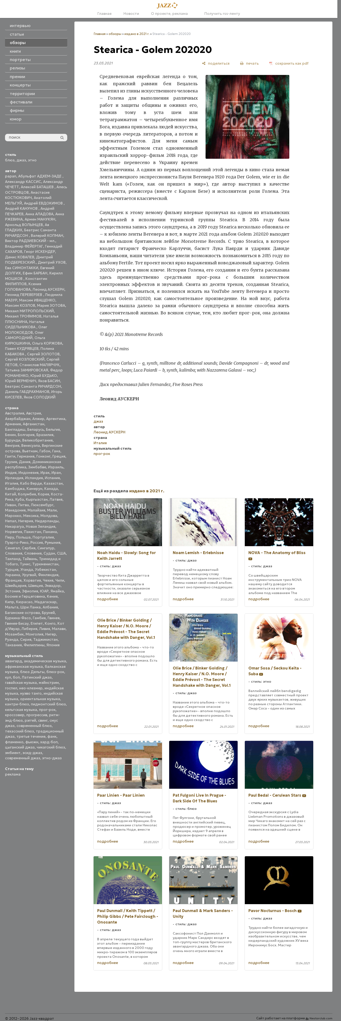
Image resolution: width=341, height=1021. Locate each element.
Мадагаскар (45, 602)
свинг (43, 720)
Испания (52, 478)
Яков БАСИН (49, 381)
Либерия (29, 628)
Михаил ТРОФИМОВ (23, 316)
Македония (15, 510)
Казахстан (53, 483)
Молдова (48, 515)
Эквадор (53, 585)
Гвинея (54, 618)
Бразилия (44, 434)
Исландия (34, 478)
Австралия (14, 413)
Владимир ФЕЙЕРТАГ (24, 246)
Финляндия (48, 575)
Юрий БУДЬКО (43, 375)
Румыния (52, 542)
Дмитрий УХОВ (52, 262)
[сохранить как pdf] (288, 63)
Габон (44, 451)
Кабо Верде (31, 483)
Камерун (34, 488)
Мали (52, 510)
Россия (36, 542)
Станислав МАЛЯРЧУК (39, 365)
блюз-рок (55, 671)
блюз (10, 160)
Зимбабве (37, 467)
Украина (12, 575)
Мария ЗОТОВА (51, 305)
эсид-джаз (32, 752)
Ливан (10, 505)
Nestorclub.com (321, 1018)
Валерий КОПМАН (47, 235)
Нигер (50, 634)
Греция (58, 456)
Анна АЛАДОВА (39, 214)
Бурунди (12, 440)
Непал (10, 521)
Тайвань (29, 558)
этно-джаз (52, 758)
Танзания (13, 645)
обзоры (115, 34)
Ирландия (14, 478)
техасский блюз (19, 731)
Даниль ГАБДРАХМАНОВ (27, 391)
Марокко (13, 515)
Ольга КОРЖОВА (47, 343)
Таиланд (13, 558)
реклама (13, 774)
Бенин (10, 434)
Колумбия (27, 494)
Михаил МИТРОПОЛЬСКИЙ (29, 311)
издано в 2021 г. (136, 34)
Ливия (44, 628)
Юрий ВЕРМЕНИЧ (20, 381)
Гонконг (43, 456)
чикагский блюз (51, 747)
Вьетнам (30, 451)
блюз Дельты (32, 671)
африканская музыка (24, 666)
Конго (50, 623)
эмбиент (13, 752)
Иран (56, 472)
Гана (56, 451)
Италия (11, 483)
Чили (59, 580)
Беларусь (35, 429)
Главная (104, 13)
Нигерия (25, 521)
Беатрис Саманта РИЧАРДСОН (33, 386)
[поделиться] (215, 63)
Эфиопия (30, 591)
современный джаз (22, 758)
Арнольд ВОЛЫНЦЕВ (24, 224)
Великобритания (37, 440)
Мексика (31, 515)
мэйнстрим (49, 682)
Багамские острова (22, 612)
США (61, 553)
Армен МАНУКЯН (40, 219)
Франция (13, 580)
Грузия (11, 461)
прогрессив (36, 715)
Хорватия (32, 580)
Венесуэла (30, 445)
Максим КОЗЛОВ (20, 305)
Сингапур (45, 548)
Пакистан (32, 531)
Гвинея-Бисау (17, 623)
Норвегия (13, 531)
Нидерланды (47, 521)
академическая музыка (45, 661)
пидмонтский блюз (48, 704)
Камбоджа (15, 488)
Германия (25, 456)
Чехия (48, 580)
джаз (21, 160)
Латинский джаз (37, 677)
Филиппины (34, 645)
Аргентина (55, 418)
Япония (53, 645)
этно (32, 160)
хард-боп (49, 742)
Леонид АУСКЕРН (48, 289)
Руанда (11, 639)
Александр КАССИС (23, 181)
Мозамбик (14, 634)
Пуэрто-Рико (16, 542)
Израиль (55, 467)
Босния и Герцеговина (25, 596)
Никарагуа (14, 526)
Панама (50, 531)
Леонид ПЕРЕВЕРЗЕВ (24, 294)
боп (16, 677)
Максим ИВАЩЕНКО (37, 300)
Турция (11, 569)
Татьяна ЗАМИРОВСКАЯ (26, 370)
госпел (11, 688)
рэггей (30, 720)
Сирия (25, 639)
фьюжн (31, 742)
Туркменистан (45, 564)
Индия (11, 472)
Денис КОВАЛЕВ (19, 257)
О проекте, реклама (169, 13)
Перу (9, 537)
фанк (51, 736)
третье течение (31, 736)
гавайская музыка (21, 682)
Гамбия (39, 618)
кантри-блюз (17, 704)
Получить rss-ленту (220, 13)
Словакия (13, 553)
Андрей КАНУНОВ (22, 208)
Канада (51, 488)
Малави (59, 628)
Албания (50, 607)
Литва (23, 505)
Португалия (43, 537)
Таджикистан (45, 639)
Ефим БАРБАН (35, 273)
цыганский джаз (20, 747)
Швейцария (15, 585)
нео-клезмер (31, 688)
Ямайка (57, 591)
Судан (49, 553)
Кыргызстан (37, 499)
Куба (19, 499)
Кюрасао (24, 602)
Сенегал (12, 548)
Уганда (26, 569)
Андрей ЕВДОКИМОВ (44, 203)
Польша (23, 537)
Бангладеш (15, 429)
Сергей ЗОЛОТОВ (43, 354)
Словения (33, 553)
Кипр (9, 602)
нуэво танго (31, 693)
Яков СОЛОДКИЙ (40, 397)
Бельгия (53, 429)
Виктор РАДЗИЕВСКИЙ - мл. (30, 240)
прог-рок (47, 709)
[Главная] (169, 5)
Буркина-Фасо (18, 618)
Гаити (10, 456)
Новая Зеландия (40, 526)
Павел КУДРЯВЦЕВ (22, 348)
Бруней (48, 612)
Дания (24, 461)
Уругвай (29, 575)
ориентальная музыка (40, 699)
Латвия (56, 499)
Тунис (25, 564)
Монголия (34, 634)
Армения (13, 424)
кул (8, 677)
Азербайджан (17, 418)
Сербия (28, 548)
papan (10, 176)
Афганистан (33, 424)
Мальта (11, 607)
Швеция (35, 585)
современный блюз (34, 725)
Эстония (12, 591)
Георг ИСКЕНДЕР (39, 251)
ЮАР (44, 591)
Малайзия (36, 510)
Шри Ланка (30, 607)
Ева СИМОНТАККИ (21, 268)
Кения (52, 596)
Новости (131, 13)
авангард (13, 661)
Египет (37, 623)
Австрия (33, 413)
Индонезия (28, 472)
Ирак (45, 472)
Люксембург (42, 505)
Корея (43, 494)
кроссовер (14, 715)
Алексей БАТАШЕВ (38, 187)
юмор (16, 119)
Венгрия (12, 445)
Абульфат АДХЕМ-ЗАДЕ (40, 176)
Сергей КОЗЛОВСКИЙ (25, 359)
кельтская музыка (21, 709)
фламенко (14, 742)
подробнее (107, 599)
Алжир (38, 418)
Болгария (26, 434)
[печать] (249, 63)
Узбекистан (45, 569)
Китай (10, 494)
